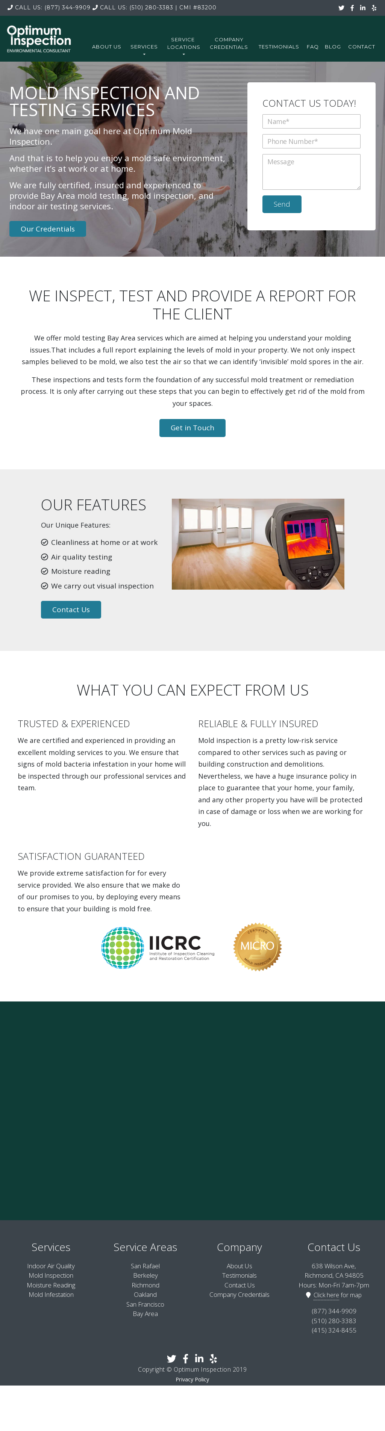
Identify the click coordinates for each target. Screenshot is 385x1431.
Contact (361, 47)
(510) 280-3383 (132, 7)
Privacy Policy (192, 1378)
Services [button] (144, 50)
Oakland (145, 1293)
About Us (106, 47)
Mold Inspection (51, 1274)
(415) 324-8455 (334, 1329)
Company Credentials (229, 43)
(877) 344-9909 (49, 7)
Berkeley (145, 1274)
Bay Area (145, 1312)
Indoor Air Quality (51, 1265)
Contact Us (71, 609)
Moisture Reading (51, 1284)
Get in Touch (192, 427)
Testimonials (279, 47)
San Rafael (145, 1265)
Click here (326, 1294)
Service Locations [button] (183, 46)
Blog (333, 47)
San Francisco (145, 1303)
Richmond (145, 1284)
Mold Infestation (51, 1293)
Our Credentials (48, 228)
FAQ (313, 47)
